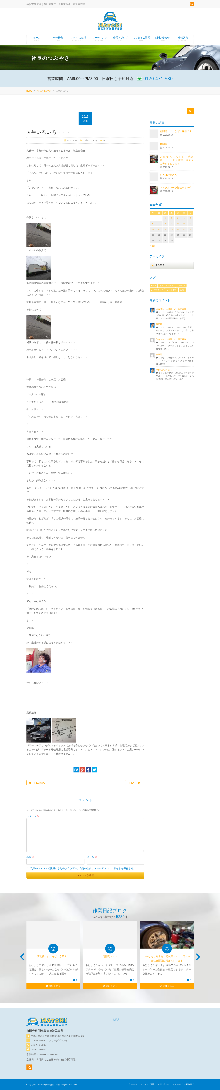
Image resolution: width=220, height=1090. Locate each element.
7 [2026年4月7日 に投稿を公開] (159, 224)
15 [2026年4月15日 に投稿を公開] (165, 229)
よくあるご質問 (141, 40)
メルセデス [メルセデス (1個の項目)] (172, 290)
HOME (29, 91)
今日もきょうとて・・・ (167, 370)
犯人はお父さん (168, 174)
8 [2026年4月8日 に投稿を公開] (165, 224)
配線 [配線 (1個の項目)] (182, 290)
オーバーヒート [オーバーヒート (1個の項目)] (166, 285)
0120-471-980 (38, 1040)
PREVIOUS (39, 782)
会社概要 (188, 1084)
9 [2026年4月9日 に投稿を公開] (171, 224)
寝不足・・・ (162, 324)
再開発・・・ (167, 144)
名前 (30, 857)
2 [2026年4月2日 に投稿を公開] (171, 218)
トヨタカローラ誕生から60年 (176, 187)
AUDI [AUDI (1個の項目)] (153, 285)
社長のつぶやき (44, 91)
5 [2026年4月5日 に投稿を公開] (190, 218)
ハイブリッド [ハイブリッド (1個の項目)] (157, 290)
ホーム (37, 40)
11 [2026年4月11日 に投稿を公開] (184, 224)
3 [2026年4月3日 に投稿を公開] (177, 218)
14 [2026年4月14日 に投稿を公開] (159, 229)
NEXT (132, 782)
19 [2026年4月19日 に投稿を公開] (190, 229)
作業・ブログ (120, 40)
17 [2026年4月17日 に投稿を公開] (178, 229)
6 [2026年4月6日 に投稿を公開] (152, 224)
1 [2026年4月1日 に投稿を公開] (165, 218)
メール (92, 857)
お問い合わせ (162, 40)
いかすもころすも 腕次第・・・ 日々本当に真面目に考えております (177, 160)
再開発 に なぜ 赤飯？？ (177, 131)
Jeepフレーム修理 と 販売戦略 (172, 309)
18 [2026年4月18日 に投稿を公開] (184, 229)
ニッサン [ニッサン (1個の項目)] (181, 285)
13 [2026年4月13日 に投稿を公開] (153, 229)
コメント (32, 816)
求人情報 (177, 1084)
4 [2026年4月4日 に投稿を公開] (184, 218)
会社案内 (183, 40)
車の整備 (57, 40)
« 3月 (152, 245)
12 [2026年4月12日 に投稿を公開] (190, 224)
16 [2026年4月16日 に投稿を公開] (171, 229)
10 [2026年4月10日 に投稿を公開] (178, 224)
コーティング (99, 40)
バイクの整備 (78, 40)
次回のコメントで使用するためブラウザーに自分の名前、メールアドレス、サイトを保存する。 (83, 868)
